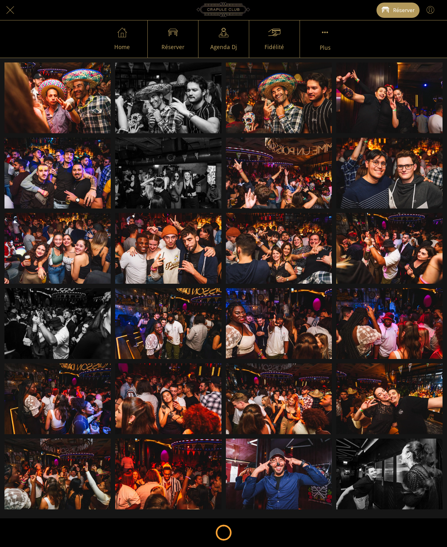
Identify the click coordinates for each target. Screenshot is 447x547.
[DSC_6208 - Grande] (389, 173)
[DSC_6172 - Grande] (168, 323)
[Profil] (430, 10)
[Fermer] (10, 10)
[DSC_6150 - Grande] (279, 398)
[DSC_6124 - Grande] (168, 474)
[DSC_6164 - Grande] (389, 323)
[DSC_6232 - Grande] (279, 173)
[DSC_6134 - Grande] (57, 474)
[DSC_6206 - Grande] (57, 248)
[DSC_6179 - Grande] (57, 323)
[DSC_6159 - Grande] (57, 398)
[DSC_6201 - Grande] (168, 248)
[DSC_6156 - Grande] (168, 398)
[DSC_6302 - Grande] (168, 97)
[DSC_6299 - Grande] (279, 97)
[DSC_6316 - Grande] (57, 97)
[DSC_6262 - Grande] (57, 173)
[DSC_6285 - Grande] (389, 97)
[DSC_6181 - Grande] (389, 248)
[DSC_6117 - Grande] (389, 474)
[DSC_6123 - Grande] (279, 474)
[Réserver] (398, 10)
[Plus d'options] (325, 39)
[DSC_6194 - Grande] (279, 248)
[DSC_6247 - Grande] (168, 173)
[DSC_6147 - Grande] (389, 398)
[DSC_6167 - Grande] (279, 323)
